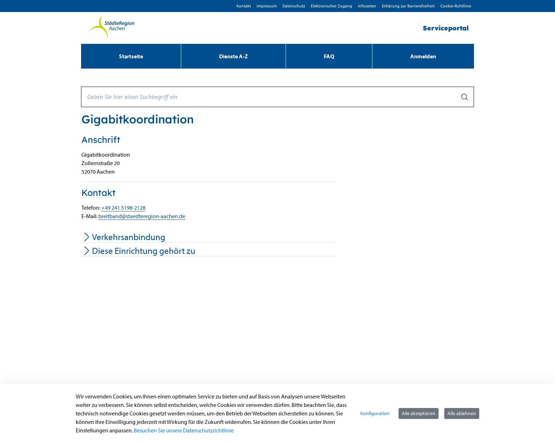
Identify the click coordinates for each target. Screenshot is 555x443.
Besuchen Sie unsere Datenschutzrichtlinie (184, 430)
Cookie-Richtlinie (455, 5)
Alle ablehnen (461, 413)
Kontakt (243, 5)
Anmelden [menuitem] (423, 56)
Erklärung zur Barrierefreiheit (408, 5)
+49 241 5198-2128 (123, 207)
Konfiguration (375, 413)
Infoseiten (367, 5)
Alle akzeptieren (418, 413)
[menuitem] (131, 56)
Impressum (267, 5)
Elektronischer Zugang (331, 5)
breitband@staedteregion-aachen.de (141, 216)
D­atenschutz (293, 5)
